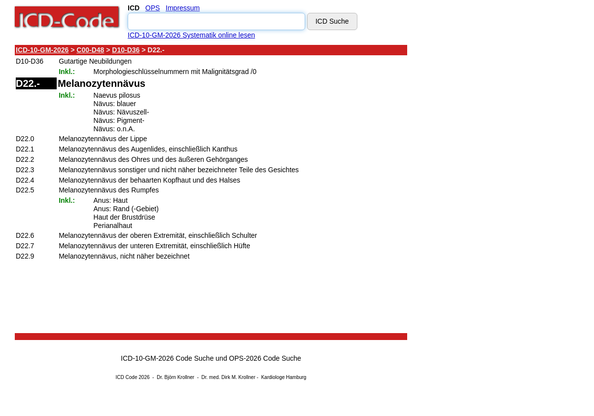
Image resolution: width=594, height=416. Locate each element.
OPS (152, 8)
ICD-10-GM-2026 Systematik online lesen (191, 35)
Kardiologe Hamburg (284, 377)
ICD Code (127, 377)
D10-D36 (126, 50)
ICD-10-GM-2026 (42, 50)
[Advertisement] (495, 192)
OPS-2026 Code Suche (265, 358)
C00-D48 (90, 50)
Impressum (183, 8)
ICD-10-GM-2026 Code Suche (167, 358)
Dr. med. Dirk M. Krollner (228, 377)
